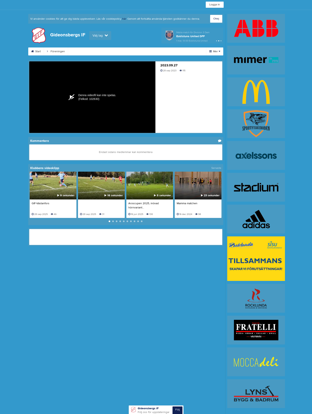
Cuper (101, 51)
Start (36, 51)
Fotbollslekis (80, 51)
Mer (214, 51)
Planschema (144, 51)
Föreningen (56, 51)
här (124, 19)
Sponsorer (167, 51)
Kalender (120, 51)
